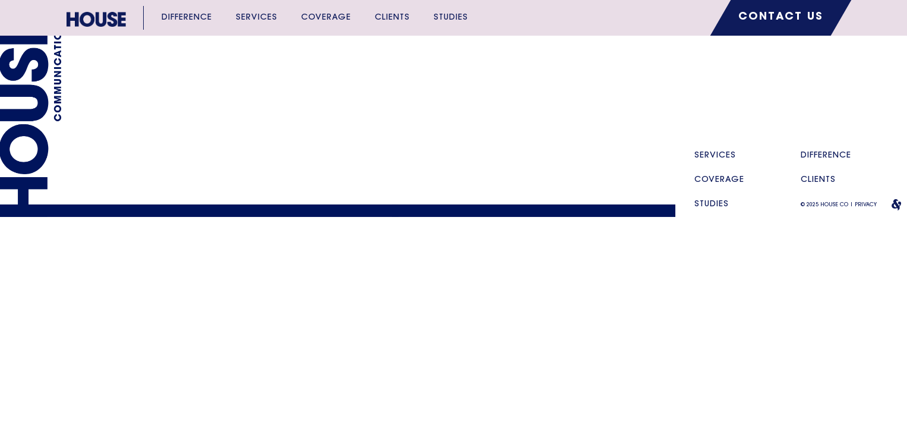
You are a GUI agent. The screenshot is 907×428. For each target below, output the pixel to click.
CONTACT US (780, 17)
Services (256, 18)
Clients (392, 18)
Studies (451, 18)
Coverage (326, 18)
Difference (187, 18)
